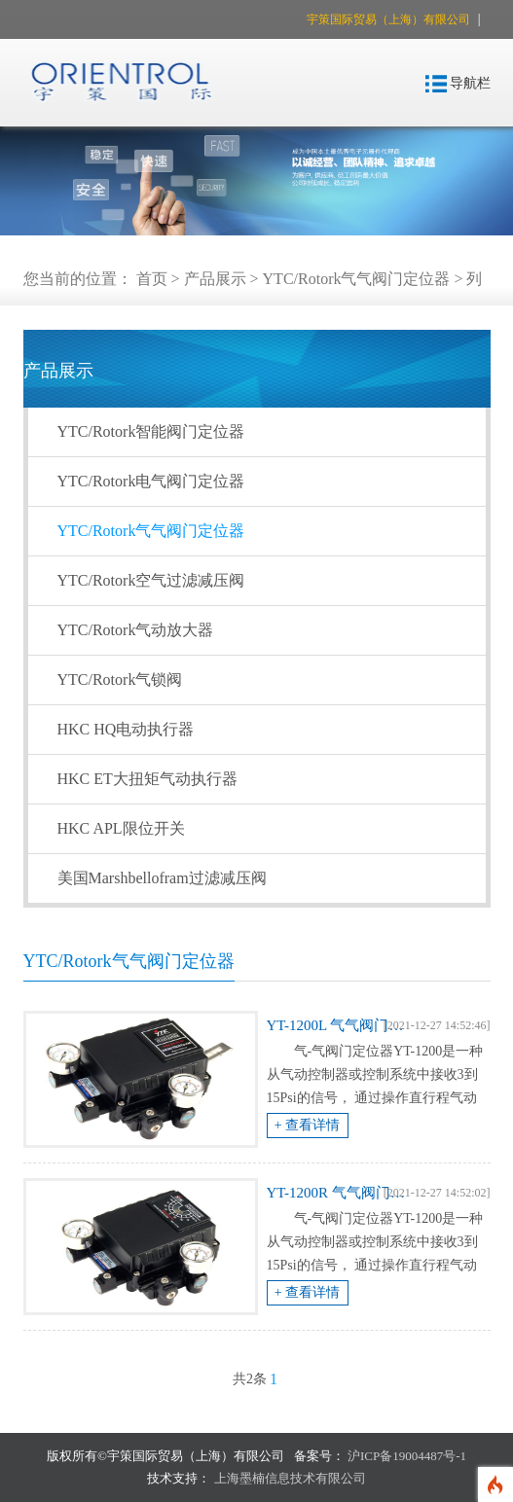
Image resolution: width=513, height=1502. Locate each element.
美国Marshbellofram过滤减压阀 (162, 878)
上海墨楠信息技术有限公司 (290, 1478)
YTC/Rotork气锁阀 (120, 679)
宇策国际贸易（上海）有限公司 (390, 19)
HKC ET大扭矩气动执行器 (147, 778)
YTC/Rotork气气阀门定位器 (357, 278)
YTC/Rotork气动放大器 (135, 630)
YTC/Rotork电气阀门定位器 (151, 481)
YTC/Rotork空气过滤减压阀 (151, 580)
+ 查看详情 (307, 1125)
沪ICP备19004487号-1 (407, 1455)
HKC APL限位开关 (121, 828)
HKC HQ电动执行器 (126, 729)
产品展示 (215, 278)
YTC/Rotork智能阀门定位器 (151, 431)
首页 (151, 278)
